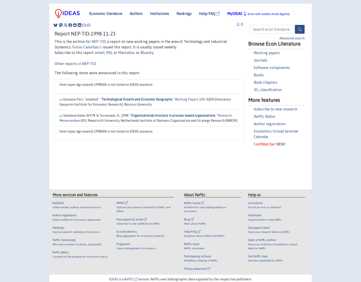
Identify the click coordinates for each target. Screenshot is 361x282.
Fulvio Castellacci (87, 47)
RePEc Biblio (264, 116)
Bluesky (146, 52)
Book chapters (265, 82)
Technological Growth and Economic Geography (137, 99)
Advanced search (292, 38)
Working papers (267, 53)
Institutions (159, 14)
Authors (136, 14)
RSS (109, 52)
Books (259, 75)
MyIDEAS (258, 14)
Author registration (269, 124)
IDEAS (113, 279)
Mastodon (126, 52)
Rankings (184, 14)
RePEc (131, 279)
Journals (260, 60)
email (100, 52)
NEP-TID (99, 41)
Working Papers (186, 99)
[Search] (300, 29)
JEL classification (268, 90)
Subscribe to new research (275, 109)
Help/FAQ (209, 14)
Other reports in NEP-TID (75, 64)
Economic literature (105, 14)
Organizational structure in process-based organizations (173, 115)
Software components (272, 67)
